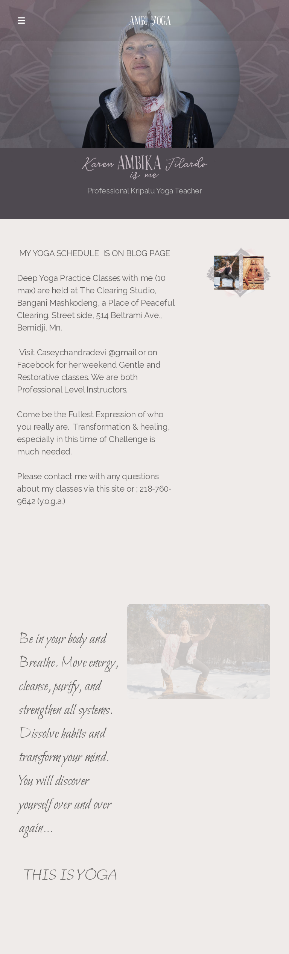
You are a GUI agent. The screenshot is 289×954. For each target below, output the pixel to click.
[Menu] (21, 20)
